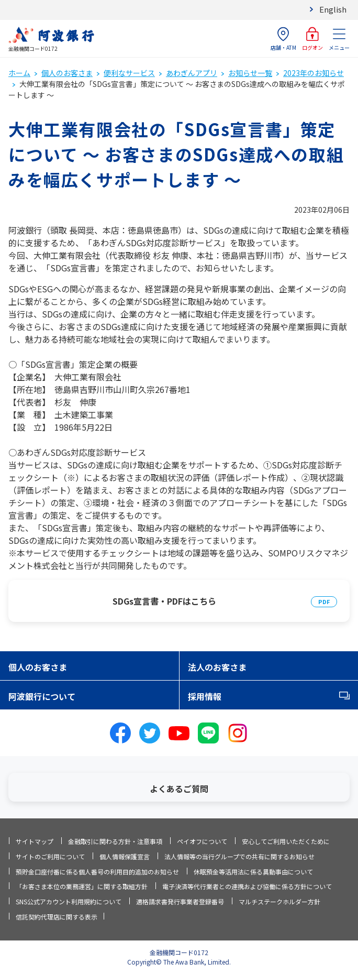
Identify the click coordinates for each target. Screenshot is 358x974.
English (332, 9)
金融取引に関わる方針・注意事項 (115, 841)
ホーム (19, 73)
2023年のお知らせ (313, 73)
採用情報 (204, 696)
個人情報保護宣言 (124, 856)
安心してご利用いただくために (286, 841)
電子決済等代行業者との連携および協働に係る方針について (247, 886)
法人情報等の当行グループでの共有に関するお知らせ (239, 856)
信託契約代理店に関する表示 (56, 916)
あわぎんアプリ (191, 73)
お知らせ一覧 (250, 73)
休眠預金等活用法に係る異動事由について (253, 871)
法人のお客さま (217, 667)
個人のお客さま (67, 73)
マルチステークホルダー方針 (279, 901)
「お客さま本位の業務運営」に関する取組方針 (82, 886)
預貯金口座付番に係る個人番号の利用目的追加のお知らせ (97, 871)
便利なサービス (129, 73)
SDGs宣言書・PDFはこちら (164, 601)
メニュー (339, 39)
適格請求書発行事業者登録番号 (180, 901)
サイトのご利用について (50, 856)
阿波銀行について (41, 696)
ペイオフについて (202, 841)
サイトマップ (34, 841)
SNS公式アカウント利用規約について (68, 901)
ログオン (312, 39)
